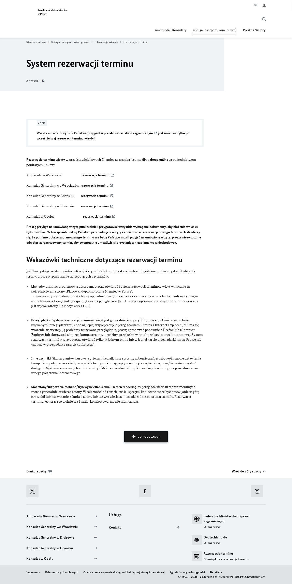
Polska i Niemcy (254, 30)
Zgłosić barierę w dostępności (187, 572)
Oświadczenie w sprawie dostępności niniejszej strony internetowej (124, 572)
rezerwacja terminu (95, 175)
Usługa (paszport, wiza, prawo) (214, 30)
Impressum (33, 572)
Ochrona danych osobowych (61, 572)
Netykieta (216, 572)
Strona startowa (37, 42)
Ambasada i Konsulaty (170, 30)
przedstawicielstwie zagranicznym (128, 133)
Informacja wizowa (107, 42)
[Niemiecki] (255, 5)
